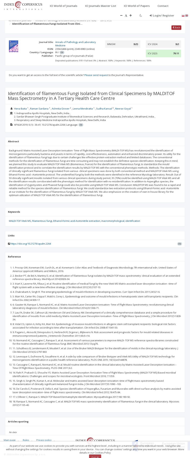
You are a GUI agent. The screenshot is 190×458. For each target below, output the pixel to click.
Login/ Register (162, 15)
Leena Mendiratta (83, 108)
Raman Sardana (39, 108)
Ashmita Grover (60, 108)
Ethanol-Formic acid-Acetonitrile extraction (76, 221)
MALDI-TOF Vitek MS (20, 221)
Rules (26, 440)
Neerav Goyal (123, 108)
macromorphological (112, 221)
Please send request (96, 75)
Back (176, 27)
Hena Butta (20, 108)
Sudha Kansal (104, 108)
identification (132, 221)
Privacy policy (44, 440)
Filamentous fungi (42, 221)
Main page (10, 440)
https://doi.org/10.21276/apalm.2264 (31, 243)
